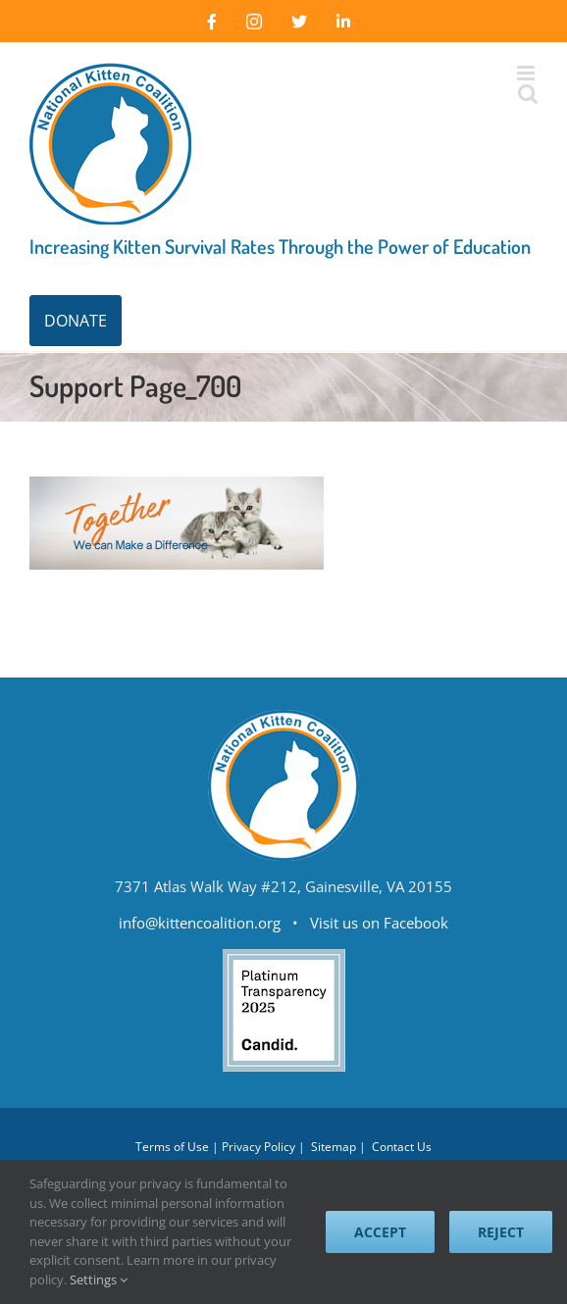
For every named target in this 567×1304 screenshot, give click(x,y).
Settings (99, 1279)
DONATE (75, 320)
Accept (380, 1232)
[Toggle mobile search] (527, 93)
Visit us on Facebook (379, 922)
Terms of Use (172, 1146)
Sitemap (333, 1146)
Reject (501, 1232)
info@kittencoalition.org (200, 922)
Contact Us (402, 1146)
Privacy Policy (258, 1146)
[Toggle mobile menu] (527, 73)
